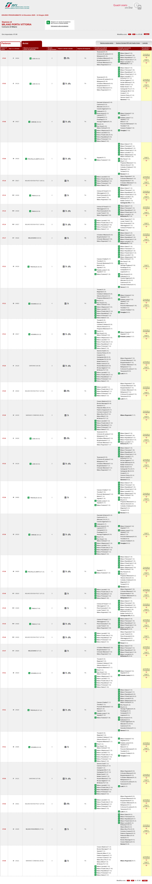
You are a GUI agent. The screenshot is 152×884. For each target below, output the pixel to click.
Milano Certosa (101, 128)
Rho (98, 124)
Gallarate (99, 111)
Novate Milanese (125, 82)
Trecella (122, 126)
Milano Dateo (124, 53)
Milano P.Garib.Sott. (126, 59)
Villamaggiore (101, 193)
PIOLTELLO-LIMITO (34, 159)
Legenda (145, 43)
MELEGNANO (32, 238)
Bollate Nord (124, 86)
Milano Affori (100, 416)
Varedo (99, 405)
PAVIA (34, 195)
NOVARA (34, 304)
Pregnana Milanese (126, 163)
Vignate (122, 119)
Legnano (99, 115)
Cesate (122, 93)
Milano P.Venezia (125, 55)
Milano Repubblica (125, 57)
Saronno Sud (124, 97)
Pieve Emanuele (102, 195)
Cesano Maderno (102, 401)
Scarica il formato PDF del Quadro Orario (128, 43)
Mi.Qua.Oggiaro (125, 80)
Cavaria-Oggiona (102, 108)
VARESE (34, 122)
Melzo (122, 121)
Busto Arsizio (100, 113)
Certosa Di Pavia (102, 191)
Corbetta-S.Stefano (126, 167)
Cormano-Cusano (102, 412)
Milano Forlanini (125, 113)
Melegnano (100, 56)
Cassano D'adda (125, 128)
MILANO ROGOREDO (32, 829)
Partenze (6, 43)
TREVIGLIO (34, 267)
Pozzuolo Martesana (126, 123)
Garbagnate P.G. (125, 89)
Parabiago (100, 119)
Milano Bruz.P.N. (102, 414)
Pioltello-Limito (124, 117)
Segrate (122, 115)
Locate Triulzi (101, 197)
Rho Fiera (100, 126)
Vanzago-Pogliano (102, 121)
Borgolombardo (101, 60)
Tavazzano (100, 52)
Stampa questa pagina (106, 43)
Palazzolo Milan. (102, 407)
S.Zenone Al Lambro (103, 54)
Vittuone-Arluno (124, 165)
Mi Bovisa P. (124, 78)
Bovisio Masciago (102, 403)
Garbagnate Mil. (125, 91)
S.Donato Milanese (102, 62)
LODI (34, 58)
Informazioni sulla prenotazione (59, 26)
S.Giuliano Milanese (103, 58)
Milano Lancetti (124, 62)
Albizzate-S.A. (101, 106)
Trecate (122, 171)
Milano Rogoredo (102, 64)
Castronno (100, 104)
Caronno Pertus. (125, 95)
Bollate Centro (124, 84)
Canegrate (100, 117)
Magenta (123, 169)
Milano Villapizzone (102, 130)
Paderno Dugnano (102, 410)
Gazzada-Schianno (102, 102)
